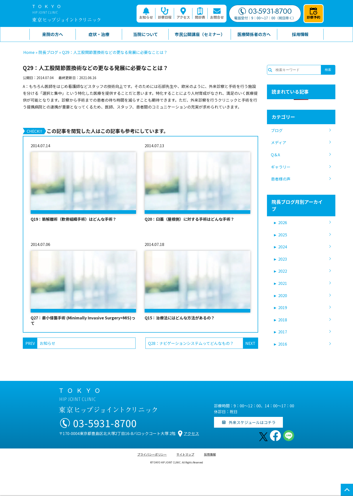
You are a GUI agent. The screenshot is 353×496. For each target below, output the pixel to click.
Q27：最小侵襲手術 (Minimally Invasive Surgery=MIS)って (83, 320)
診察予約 (313, 13)
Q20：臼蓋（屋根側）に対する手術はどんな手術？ (189, 219)
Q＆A (275, 154)
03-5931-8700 (265, 11)
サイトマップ (185, 454)
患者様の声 (280, 179)
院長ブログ (48, 52)
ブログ (277, 130)
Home (29, 52)
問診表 (200, 13)
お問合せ (217, 13)
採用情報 (210, 454)
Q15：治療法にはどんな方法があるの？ (180, 317)
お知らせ (146, 13)
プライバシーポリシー (152, 454)
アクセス (183, 13)
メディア (278, 142)
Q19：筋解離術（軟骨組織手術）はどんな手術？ (73, 219)
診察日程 (165, 13)
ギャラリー (280, 167)
